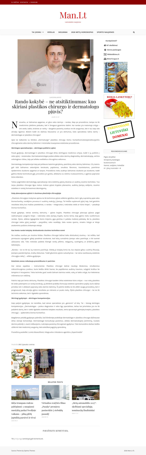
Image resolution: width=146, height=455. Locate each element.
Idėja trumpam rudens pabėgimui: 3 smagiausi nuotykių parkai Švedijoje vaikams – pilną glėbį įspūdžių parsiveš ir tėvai (23, 410)
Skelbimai (63, 32)
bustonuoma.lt (110, 162)
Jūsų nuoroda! (112, 168)
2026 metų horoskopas (82, 32)
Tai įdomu (36, 32)
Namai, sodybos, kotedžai (114, 165)
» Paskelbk (33, 2)
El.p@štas (15, 2)
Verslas (51, 32)
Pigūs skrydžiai (109, 157)
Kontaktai (24, 2)
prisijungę (18, 439)
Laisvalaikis (55, 97)
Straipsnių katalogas (112, 160)
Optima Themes (29, 451)
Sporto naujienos (105, 32)
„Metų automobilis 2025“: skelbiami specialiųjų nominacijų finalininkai (84, 407)
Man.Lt (73, 15)
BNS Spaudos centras (26, 344)
